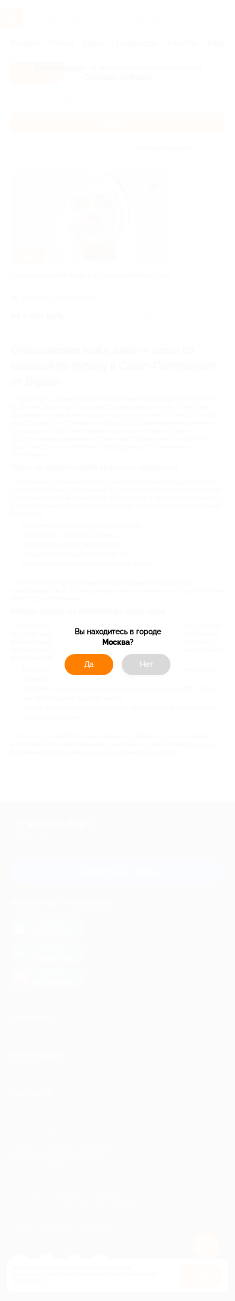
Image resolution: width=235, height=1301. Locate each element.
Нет (146, 664)
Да (89, 664)
